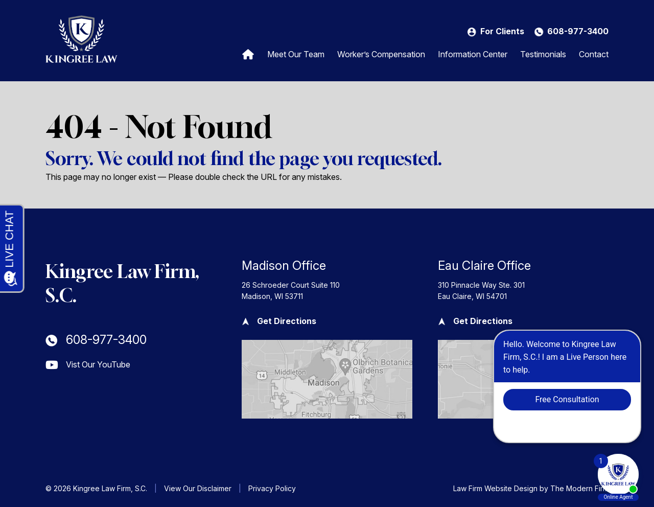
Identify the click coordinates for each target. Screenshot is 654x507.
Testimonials (543, 54)
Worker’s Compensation (381, 54)
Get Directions (286, 321)
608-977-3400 (578, 31)
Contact (594, 54)
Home (248, 54)
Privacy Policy (272, 488)
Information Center (472, 54)
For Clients (502, 31)
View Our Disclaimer (197, 488)
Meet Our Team (295, 54)
